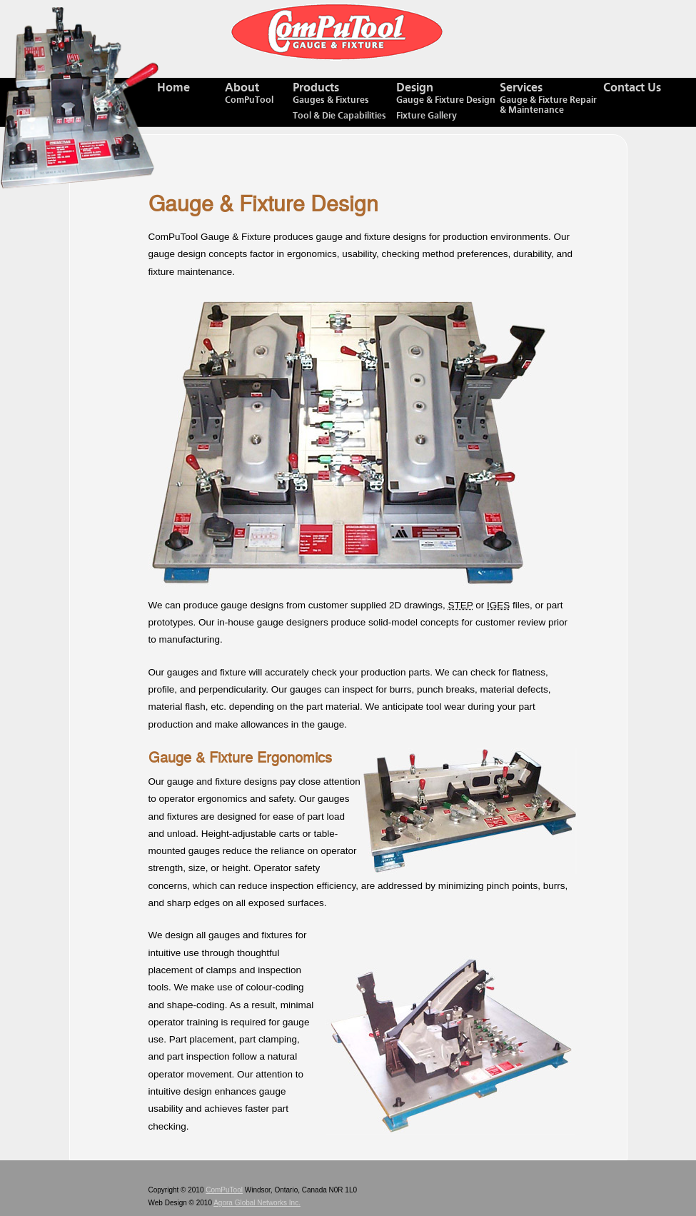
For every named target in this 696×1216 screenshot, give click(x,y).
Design (448, 94)
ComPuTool (224, 1190)
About (259, 94)
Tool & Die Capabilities (339, 116)
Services (551, 99)
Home (173, 88)
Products (344, 94)
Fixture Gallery (426, 116)
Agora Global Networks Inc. (257, 1203)
